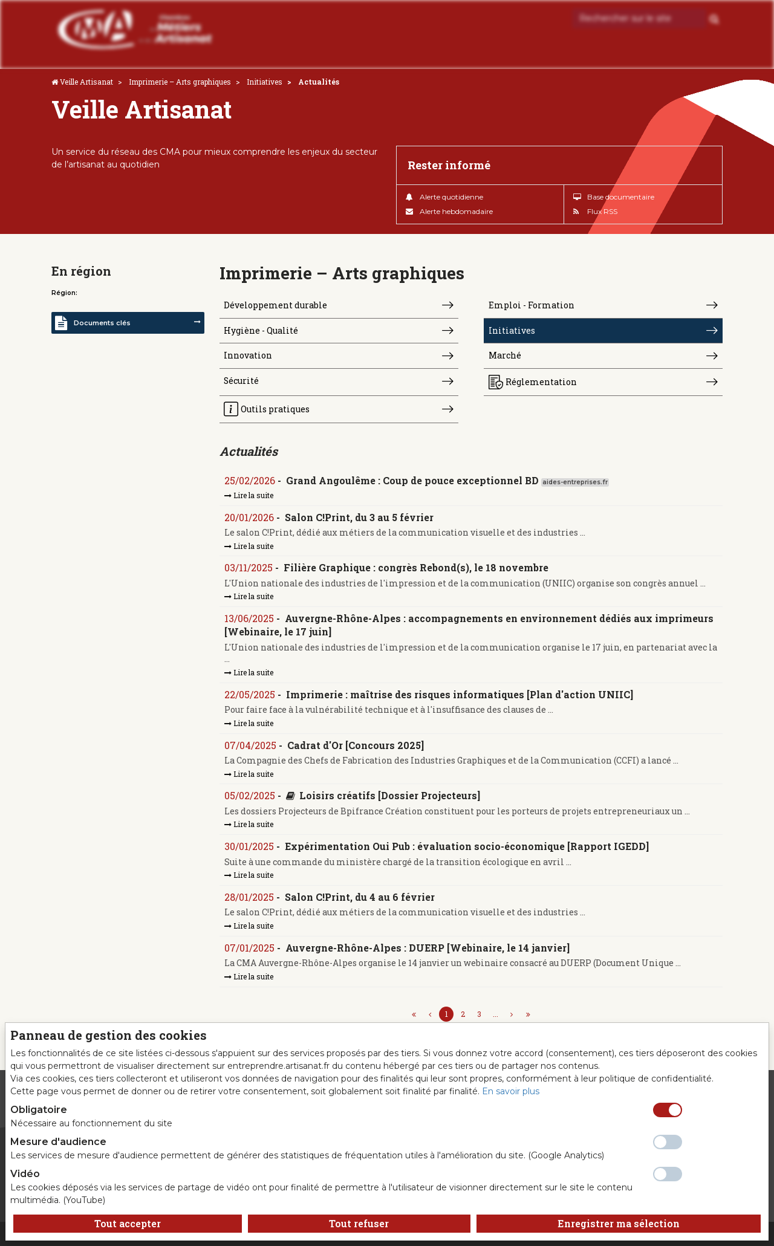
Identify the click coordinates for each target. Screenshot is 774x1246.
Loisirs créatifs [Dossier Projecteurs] (389, 796)
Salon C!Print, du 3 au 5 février (359, 517)
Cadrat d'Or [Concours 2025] (355, 745)
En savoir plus (510, 1091)
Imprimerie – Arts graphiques (180, 81)
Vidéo (25, 1173)
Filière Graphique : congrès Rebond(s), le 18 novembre (416, 568)
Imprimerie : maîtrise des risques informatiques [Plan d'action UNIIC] (459, 694)
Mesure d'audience (58, 1141)
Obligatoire (38, 1109)
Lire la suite (248, 495)
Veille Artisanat (86, 81)
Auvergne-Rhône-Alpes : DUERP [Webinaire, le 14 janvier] (427, 947)
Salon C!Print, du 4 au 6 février (360, 897)
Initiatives (264, 81)
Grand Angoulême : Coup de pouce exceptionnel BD (412, 481)
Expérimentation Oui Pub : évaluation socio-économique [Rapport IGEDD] (467, 846)
